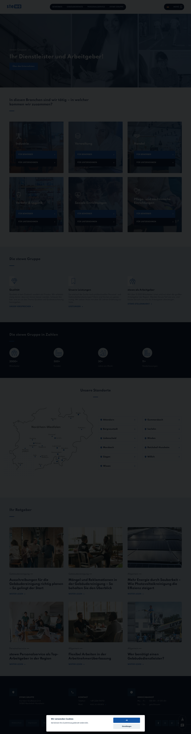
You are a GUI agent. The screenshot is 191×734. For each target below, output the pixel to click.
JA (127, 720)
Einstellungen (126, 726)
